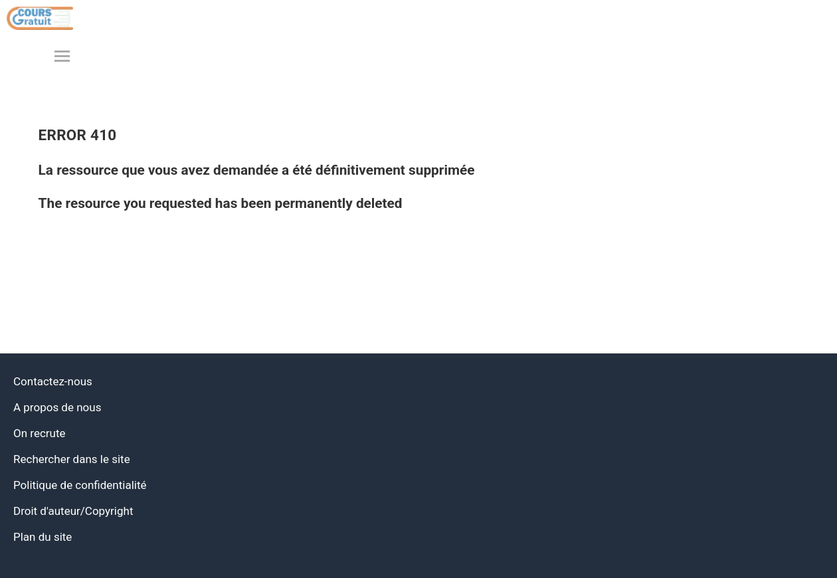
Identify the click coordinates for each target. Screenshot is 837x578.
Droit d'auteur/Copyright (73, 511)
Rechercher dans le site (71, 459)
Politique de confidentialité (80, 485)
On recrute (39, 433)
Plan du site (42, 536)
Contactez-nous (52, 381)
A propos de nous (57, 407)
